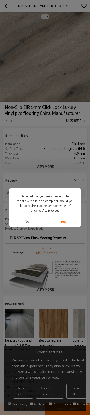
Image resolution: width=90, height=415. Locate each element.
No (27, 221)
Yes (63, 221)
